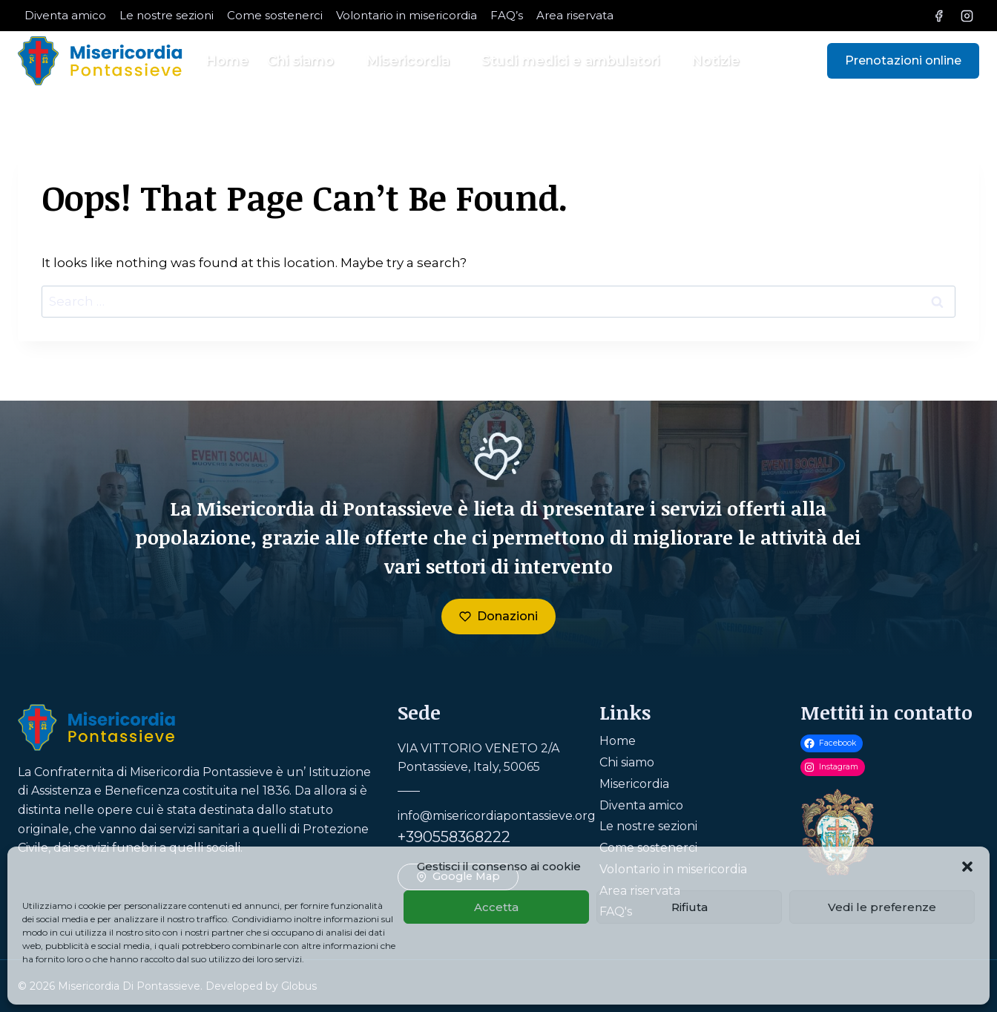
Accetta (496, 907)
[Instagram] (966, 15)
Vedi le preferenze (882, 907)
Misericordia (634, 784)
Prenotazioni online (903, 60)
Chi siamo (626, 762)
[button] (967, 866)
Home (227, 61)
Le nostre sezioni (166, 15)
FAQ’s (506, 15)
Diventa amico (65, 15)
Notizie (715, 61)
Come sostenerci (275, 15)
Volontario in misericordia (406, 15)
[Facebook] (939, 15)
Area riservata (574, 15)
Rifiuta (689, 907)
